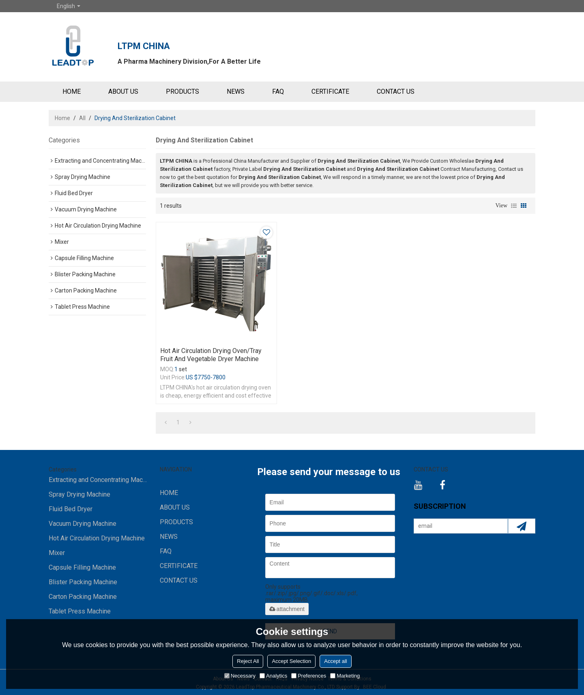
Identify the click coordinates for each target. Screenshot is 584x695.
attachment (287, 609)
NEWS (236, 91)
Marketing (345, 676)
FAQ (278, 91)
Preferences (308, 676)
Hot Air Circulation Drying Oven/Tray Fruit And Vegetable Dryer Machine (211, 355)
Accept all (335, 661)
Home (62, 118)
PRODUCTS (182, 91)
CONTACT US (395, 91)
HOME (71, 91)
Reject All (248, 661)
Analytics (273, 676)
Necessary (240, 676)
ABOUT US (123, 91)
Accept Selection (291, 661)
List (514, 206)
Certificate (330, 91)
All (82, 118)
